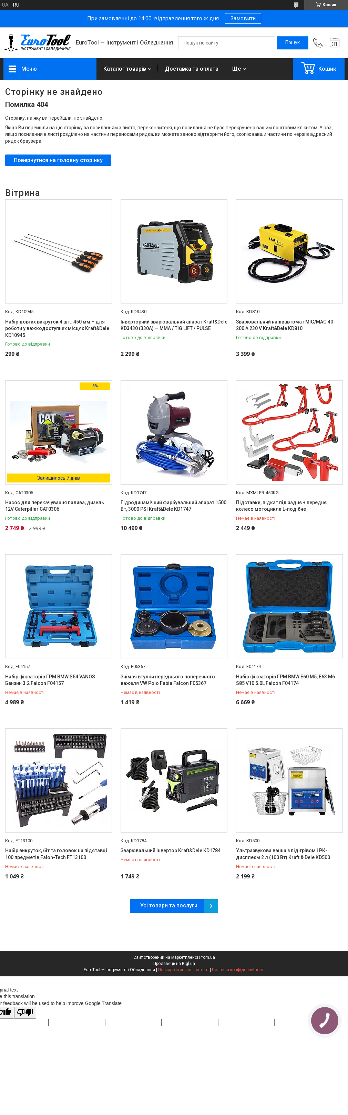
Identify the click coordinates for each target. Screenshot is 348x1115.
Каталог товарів (124, 69)
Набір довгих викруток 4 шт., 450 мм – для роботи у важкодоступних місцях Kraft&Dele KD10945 (57, 328)
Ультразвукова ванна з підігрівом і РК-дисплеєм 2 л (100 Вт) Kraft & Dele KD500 (283, 854)
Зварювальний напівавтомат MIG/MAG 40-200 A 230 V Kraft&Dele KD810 (285, 325)
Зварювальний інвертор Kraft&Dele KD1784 (171, 850)
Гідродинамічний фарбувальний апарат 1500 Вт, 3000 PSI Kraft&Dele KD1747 (173, 506)
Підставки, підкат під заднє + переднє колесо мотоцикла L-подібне (281, 506)
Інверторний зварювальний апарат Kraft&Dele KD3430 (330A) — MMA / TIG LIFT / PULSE (174, 325)
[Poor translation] (25, 1013)
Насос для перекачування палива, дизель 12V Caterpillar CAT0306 (54, 506)
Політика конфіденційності (238, 969)
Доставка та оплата (191, 69)
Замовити (243, 18)
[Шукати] (292, 42)
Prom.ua (207, 957)
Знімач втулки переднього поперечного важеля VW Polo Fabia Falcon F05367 (168, 680)
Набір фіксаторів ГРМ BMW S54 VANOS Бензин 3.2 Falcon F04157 (50, 680)
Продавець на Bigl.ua (174, 963)
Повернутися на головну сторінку (58, 160)
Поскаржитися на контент (183, 969)
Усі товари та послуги (168, 905)
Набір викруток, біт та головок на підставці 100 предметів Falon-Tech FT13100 (56, 854)
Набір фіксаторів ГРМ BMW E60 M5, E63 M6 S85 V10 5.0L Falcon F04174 (285, 680)
